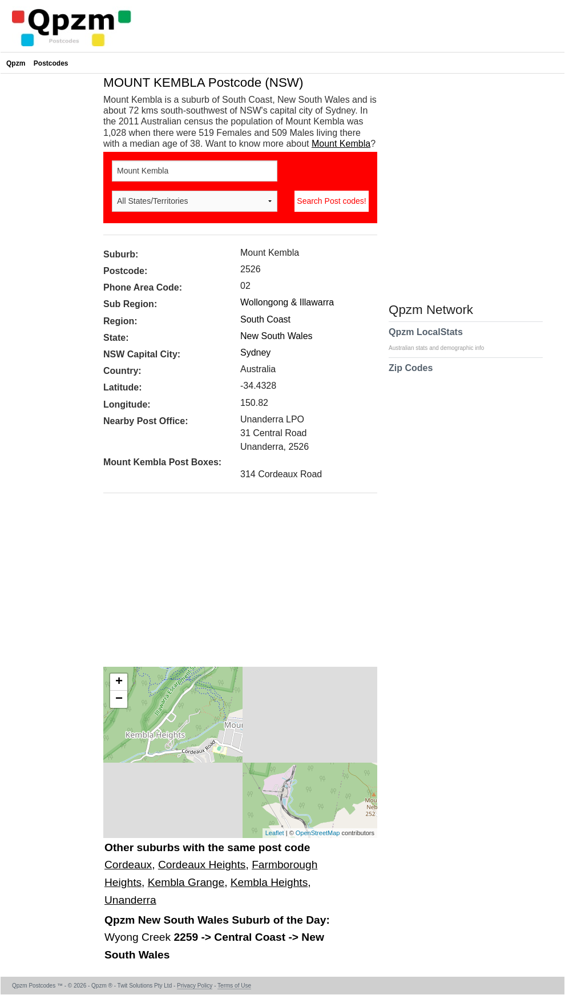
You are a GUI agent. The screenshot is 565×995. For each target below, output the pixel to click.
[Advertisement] (235, 584)
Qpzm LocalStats (442, 339)
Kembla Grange (186, 882)
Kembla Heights (269, 882)
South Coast (265, 319)
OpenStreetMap (318, 832)
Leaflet (274, 832)
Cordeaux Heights (202, 865)
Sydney (255, 352)
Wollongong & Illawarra (287, 302)
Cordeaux (128, 865)
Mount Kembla (341, 143)
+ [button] (119, 682)
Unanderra (130, 900)
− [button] (119, 699)
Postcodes (51, 63)
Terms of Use (234, 985)
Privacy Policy (194, 985)
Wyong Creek (138, 937)
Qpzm (15, 63)
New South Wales (276, 336)
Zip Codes (411, 375)
